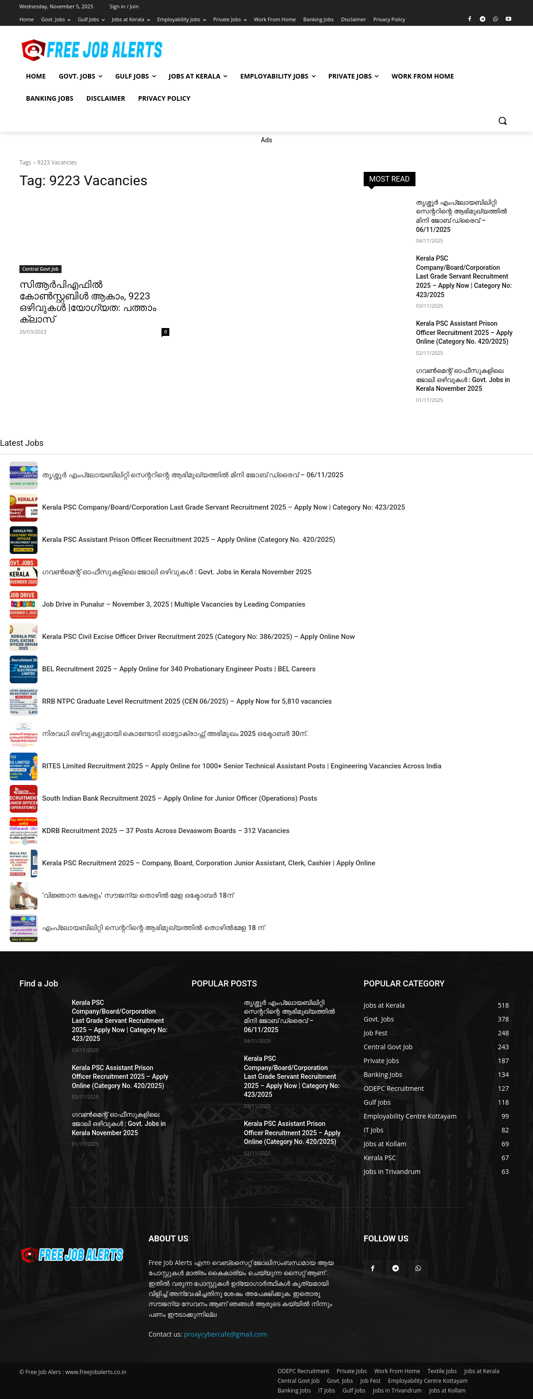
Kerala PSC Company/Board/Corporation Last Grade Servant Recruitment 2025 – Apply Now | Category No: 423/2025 (464, 276)
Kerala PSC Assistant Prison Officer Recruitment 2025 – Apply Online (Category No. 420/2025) (464, 332)
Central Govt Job (40, 269)
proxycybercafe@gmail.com (225, 1334)
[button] (502, 120)
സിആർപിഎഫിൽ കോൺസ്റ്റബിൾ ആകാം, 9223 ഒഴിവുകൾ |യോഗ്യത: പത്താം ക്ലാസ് (87, 302)
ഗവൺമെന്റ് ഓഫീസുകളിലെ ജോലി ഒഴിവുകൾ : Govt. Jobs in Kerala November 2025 (463, 379)
